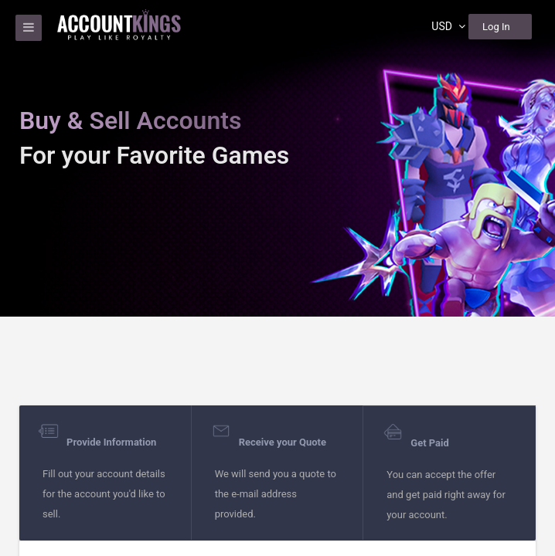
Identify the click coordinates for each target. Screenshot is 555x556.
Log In (496, 26)
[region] (277, 278)
